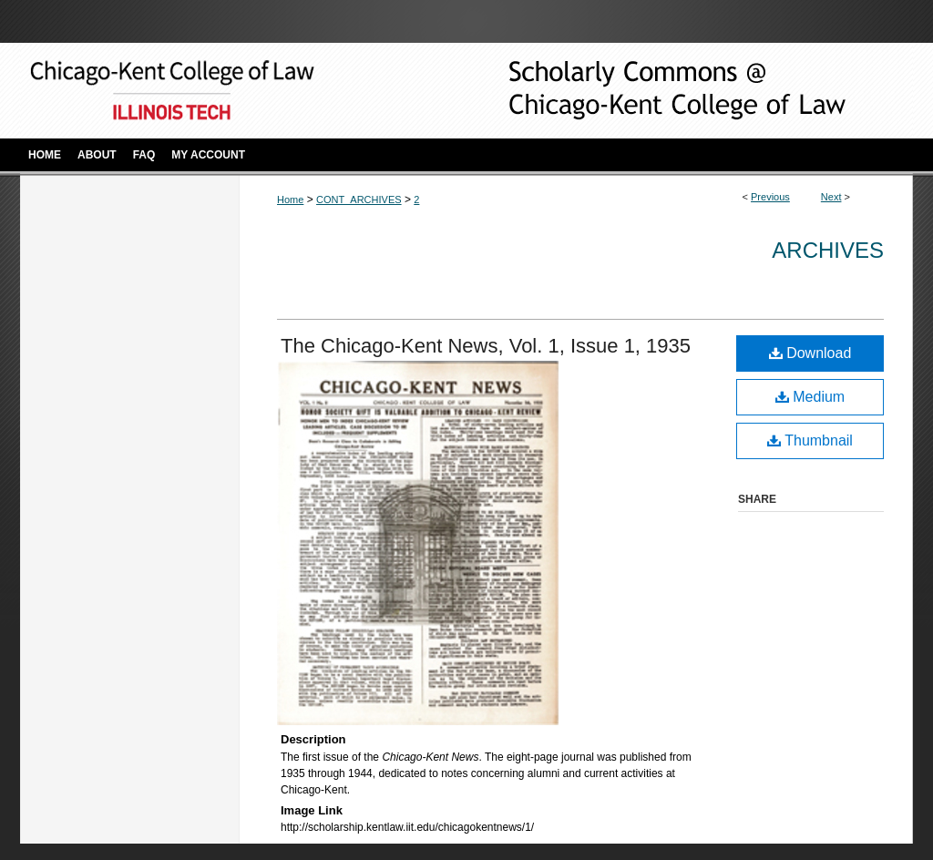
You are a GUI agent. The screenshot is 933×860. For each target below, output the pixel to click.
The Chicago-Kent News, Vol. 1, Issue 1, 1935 (486, 345)
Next (831, 196)
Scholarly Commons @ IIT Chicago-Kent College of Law (648, 90)
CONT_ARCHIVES (359, 199)
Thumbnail (810, 440)
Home (290, 199)
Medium (810, 396)
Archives (828, 250)
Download (810, 353)
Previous (770, 196)
